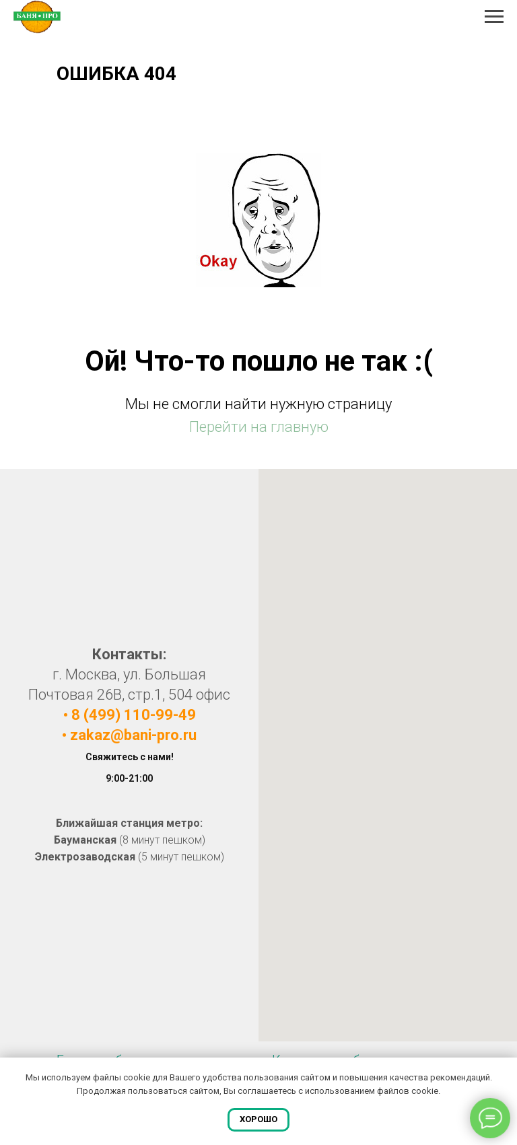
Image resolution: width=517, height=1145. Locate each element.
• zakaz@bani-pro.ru (129, 735)
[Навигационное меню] (494, 17)
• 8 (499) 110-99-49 (129, 714)
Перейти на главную (259, 426)
